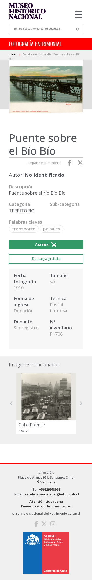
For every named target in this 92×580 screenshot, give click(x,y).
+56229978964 (49, 489)
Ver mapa (46, 482)
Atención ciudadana (46, 501)
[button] (11, 403)
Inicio (13, 54)
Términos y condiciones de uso (46, 506)
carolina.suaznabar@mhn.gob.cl (52, 494)
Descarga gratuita (46, 258)
